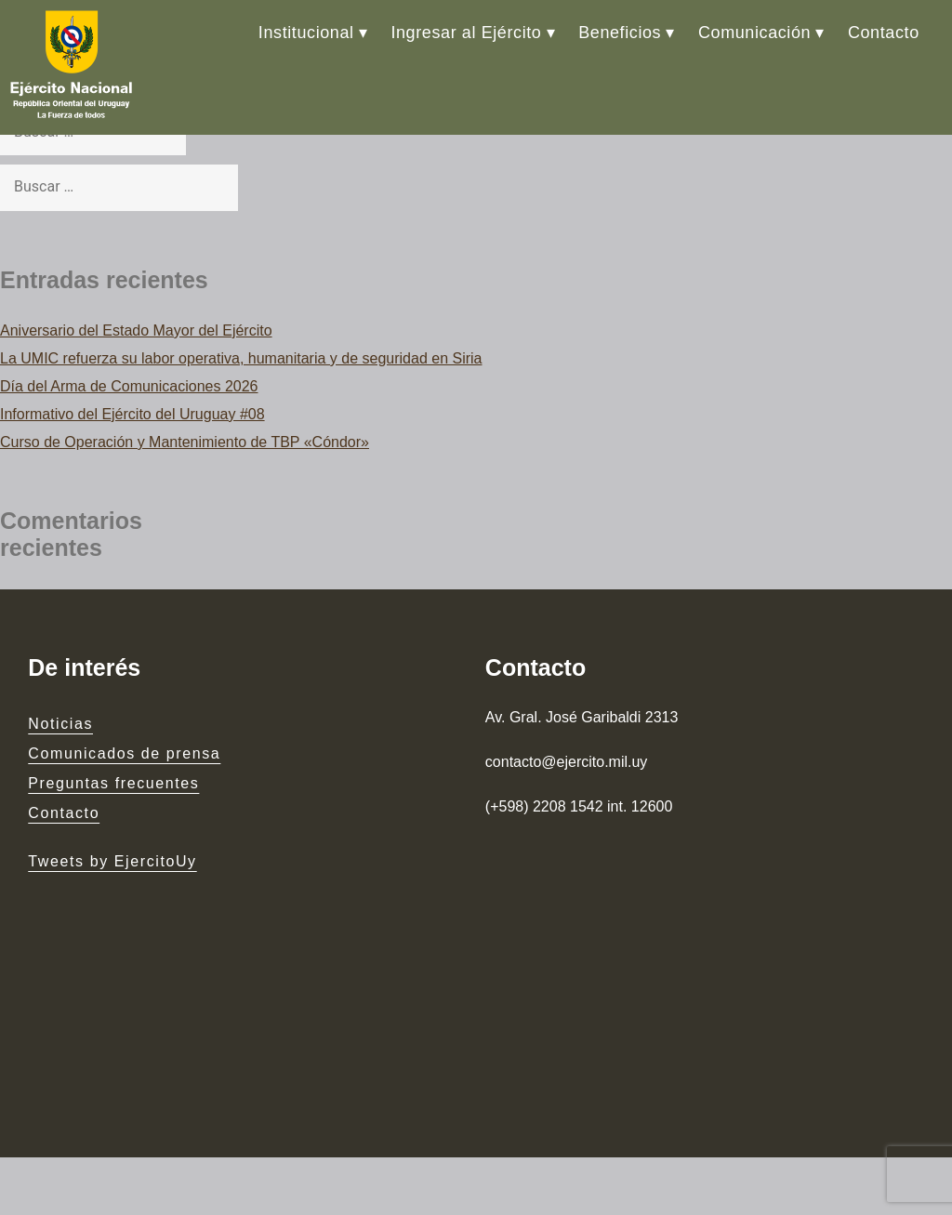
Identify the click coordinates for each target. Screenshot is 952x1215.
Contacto (883, 32)
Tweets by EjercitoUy (112, 861)
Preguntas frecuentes (113, 783)
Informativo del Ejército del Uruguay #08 (132, 414)
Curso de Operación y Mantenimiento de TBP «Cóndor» (184, 442)
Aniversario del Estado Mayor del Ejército (136, 330)
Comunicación (754, 32)
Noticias (60, 724)
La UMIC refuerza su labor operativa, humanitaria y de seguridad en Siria (241, 358)
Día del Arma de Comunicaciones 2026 (129, 386)
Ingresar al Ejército (465, 32)
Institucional (306, 32)
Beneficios (619, 32)
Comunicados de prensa (124, 753)
